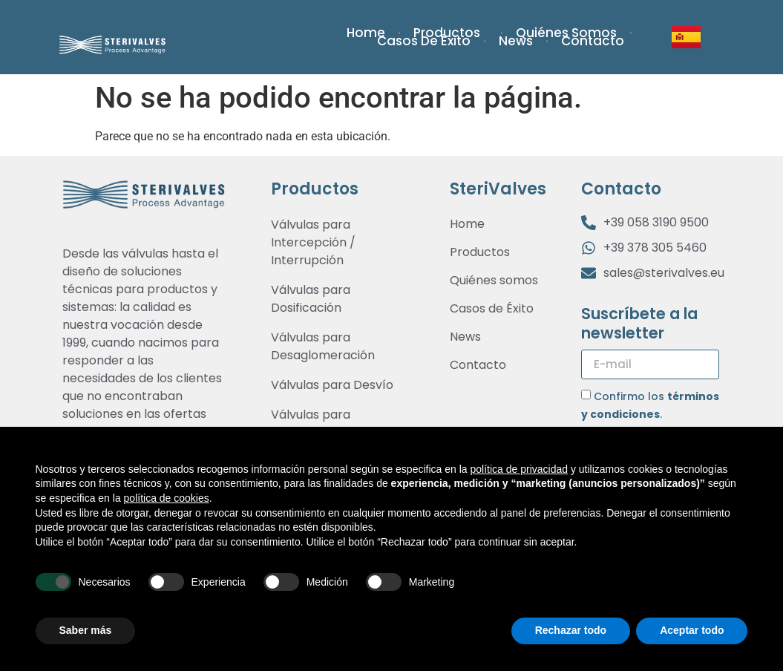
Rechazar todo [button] (570, 630)
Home (366, 33)
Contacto (592, 41)
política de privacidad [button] (519, 469)
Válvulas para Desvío (332, 384)
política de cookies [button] (166, 498)
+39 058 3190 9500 (656, 222)
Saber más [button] (85, 630)
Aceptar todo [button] (692, 630)
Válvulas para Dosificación (310, 298)
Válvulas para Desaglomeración (323, 346)
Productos (450, 33)
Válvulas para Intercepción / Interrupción (313, 242)
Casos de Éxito (424, 41)
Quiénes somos (566, 33)
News (516, 41)
